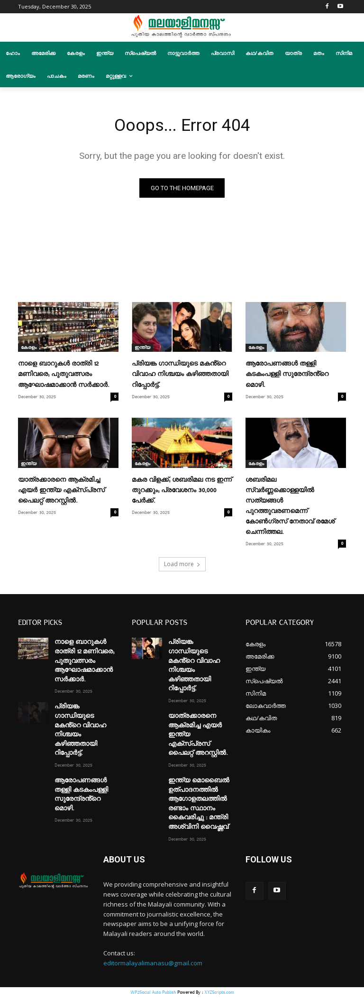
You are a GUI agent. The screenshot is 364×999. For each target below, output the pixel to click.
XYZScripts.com (219, 994)
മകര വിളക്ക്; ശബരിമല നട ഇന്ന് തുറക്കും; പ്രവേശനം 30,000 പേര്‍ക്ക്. (182, 492)
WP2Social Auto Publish (153, 994)
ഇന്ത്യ (142, 349)
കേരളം (28, 349)
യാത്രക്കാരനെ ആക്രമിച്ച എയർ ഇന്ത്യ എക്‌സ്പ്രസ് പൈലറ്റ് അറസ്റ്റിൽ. (61, 492)
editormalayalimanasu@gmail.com (152, 965)
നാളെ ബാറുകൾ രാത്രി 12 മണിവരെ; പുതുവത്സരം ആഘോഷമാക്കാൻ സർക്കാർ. (63, 376)
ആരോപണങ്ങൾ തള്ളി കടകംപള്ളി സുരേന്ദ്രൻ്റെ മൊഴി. (287, 376)
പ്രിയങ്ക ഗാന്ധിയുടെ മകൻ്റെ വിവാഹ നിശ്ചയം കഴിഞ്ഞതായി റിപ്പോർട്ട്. (180, 376)
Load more (182, 566)
